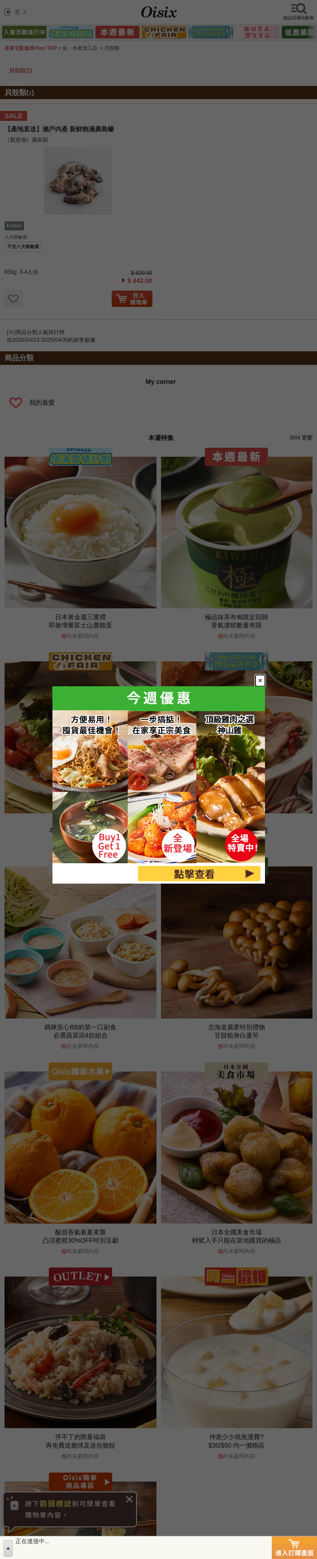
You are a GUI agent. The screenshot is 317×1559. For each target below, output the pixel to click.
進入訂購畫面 (294, 1547)
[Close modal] (265, 676)
